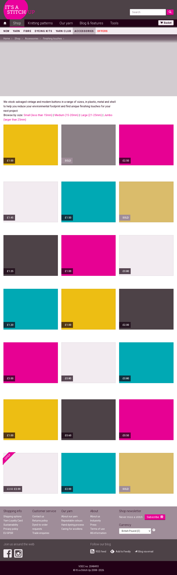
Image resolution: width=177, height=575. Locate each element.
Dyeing (43, 31)
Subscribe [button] (155, 517)
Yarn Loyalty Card (13, 520)
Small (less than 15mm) (38, 115)
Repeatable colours (71, 520)
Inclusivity (95, 520)
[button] (153, 530)
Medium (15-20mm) (66, 115)
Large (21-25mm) (91, 115)
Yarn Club (63, 31)
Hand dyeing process (72, 524)
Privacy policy (10, 529)
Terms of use (97, 529)
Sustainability (10, 524)
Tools (114, 23)
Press (93, 524)
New (6, 31)
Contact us (38, 516)
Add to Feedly (120, 551)
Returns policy (40, 520)
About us (95, 516)
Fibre (27, 31)
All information (98, 533)
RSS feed (98, 551)
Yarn (16, 31)
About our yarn (69, 516)
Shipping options (12, 516)
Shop (17, 23)
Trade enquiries (40, 533)
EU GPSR (8, 533)
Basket (165, 22)
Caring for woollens (71, 529)
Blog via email (144, 551)
